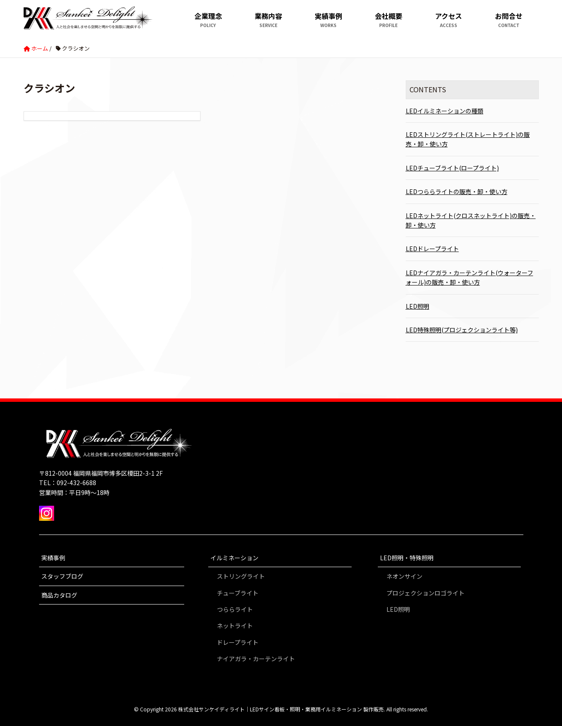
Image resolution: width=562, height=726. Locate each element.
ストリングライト (241, 576)
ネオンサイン (404, 576)
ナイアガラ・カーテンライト (256, 658)
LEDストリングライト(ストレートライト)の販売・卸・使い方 (468, 139)
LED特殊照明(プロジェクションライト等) (462, 329)
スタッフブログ (62, 576)
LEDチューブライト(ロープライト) (452, 168)
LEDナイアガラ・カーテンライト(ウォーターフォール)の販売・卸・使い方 (469, 277)
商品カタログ (59, 595)
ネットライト (235, 625)
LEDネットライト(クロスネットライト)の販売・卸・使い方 (471, 220)
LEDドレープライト (432, 248)
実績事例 (53, 557)
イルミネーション (234, 557)
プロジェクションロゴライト (425, 593)
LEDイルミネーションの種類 (444, 110)
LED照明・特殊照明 (407, 557)
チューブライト (237, 593)
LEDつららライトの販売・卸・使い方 (456, 191)
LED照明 (417, 306)
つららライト (235, 609)
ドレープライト (237, 642)
